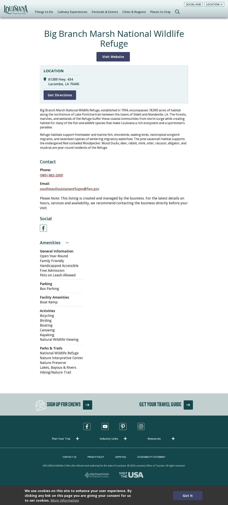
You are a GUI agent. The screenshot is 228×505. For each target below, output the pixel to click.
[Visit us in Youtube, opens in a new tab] (105, 426)
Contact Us (69, 457)
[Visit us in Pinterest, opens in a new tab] (123, 426)
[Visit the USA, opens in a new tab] (131, 475)
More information (64, 500)
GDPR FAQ (120, 457)
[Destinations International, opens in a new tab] (97, 475)
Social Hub (193, 4)
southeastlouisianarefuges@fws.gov (69, 188)
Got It (188, 495)
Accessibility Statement (151, 457)
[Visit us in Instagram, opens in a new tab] (141, 426)
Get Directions (60, 95)
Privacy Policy (96, 457)
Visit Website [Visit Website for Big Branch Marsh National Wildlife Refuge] (113, 56)
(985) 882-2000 (51, 175)
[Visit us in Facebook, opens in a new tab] (87, 426)
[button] (66, 438)
